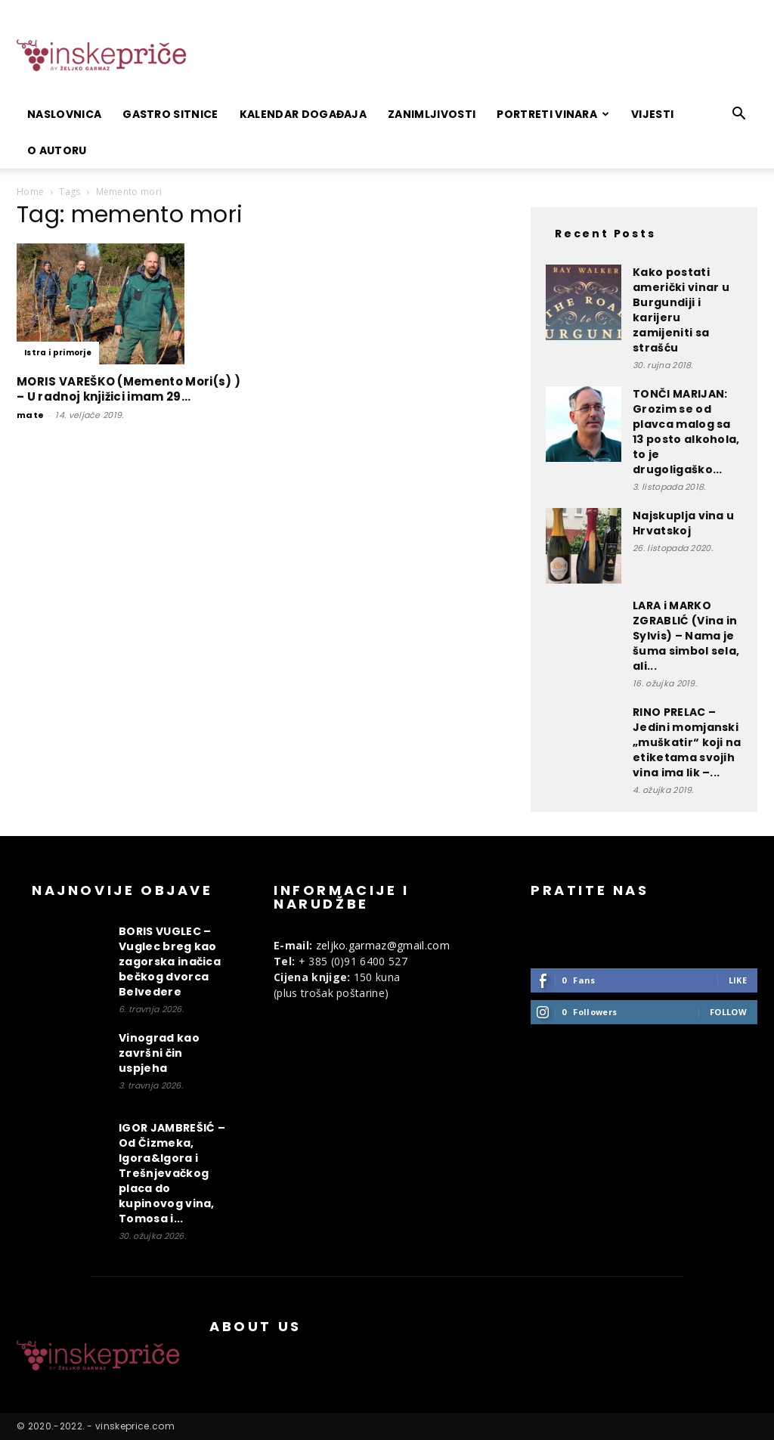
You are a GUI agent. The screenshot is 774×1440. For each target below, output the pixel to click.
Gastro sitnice (170, 114)
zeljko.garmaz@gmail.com (383, 945)
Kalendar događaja (303, 114)
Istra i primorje (57, 352)
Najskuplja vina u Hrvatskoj (683, 523)
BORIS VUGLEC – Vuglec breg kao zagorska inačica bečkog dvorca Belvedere (170, 961)
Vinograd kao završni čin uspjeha (159, 1053)
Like (738, 980)
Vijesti (652, 114)
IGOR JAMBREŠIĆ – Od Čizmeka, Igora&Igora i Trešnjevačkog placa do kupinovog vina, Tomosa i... (172, 1173)
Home (30, 191)
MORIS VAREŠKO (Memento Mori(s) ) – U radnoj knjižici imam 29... (128, 388)
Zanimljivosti (431, 114)
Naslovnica (64, 114)
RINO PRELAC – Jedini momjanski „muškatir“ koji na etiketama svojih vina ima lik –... (687, 742)
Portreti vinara (553, 114)
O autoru (57, 150)
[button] (739, 115)
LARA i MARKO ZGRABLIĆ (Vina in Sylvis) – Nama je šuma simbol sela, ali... (686, 636)
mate (30, 415)
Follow (728, 1011)
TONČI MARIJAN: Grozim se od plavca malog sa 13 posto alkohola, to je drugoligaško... (686, 431)
